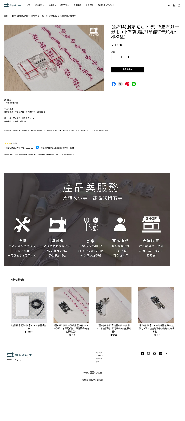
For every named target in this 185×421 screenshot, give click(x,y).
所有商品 (40, 5)
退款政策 (100, 380)
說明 (97, 362)
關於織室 (99, 353)
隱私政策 (92, 380)
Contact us (99, 356)
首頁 (28, 5)
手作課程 (77, 5)
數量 (113, 52)
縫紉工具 (65, 5)
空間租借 (99, 359)
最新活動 (89, 5)
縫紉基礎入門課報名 (106, 5)
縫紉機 (52, 5)
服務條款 (85, 380)
